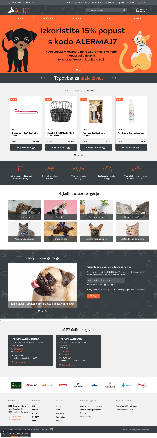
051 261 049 (14, 2)
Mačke (47, 18)
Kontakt (130, 2)
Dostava (83, 418)
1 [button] (76, 69)
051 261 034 (65, 357)
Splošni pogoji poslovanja (90, 415)
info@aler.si (29, 2)
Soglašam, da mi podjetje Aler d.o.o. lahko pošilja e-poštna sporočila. (117, 295)
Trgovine (120, 2)
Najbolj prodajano (84, 90)
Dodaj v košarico (26, 148)
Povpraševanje (131, 148)
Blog (87, 2)
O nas (68, 2)
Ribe (136, 18)
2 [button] (80, 69)
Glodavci (106, 18)
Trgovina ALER (126, 411)
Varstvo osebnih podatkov (91, 411)
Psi (19, 18)
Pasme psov (97, 2)
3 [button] (82, 156)
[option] (78, 47)
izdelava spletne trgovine (131, 435)
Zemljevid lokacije (19, 367)
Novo (65, 90)
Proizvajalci (109, 2)
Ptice (76, 18)
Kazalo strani (85, 422)
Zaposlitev (77, 2)
